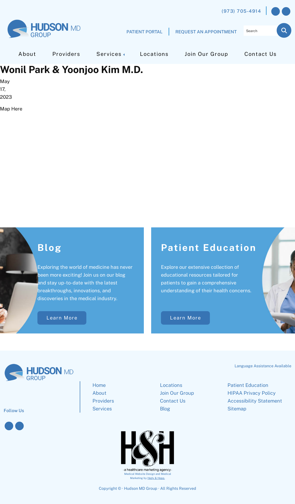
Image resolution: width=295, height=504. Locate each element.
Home (99, 385)
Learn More (62, 318)
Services (109, 54)
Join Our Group (206, 54)
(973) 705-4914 (241, 11)
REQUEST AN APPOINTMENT (206, 31)
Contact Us (260, 54)
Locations (154, 54)
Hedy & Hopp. (156, 478)
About (27, 54)
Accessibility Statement (254, 401)
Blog (49, 247)
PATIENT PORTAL (144, 31)
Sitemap (236, 409)
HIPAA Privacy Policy (251, 393)
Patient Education (209, 247)
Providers (66, 54)
